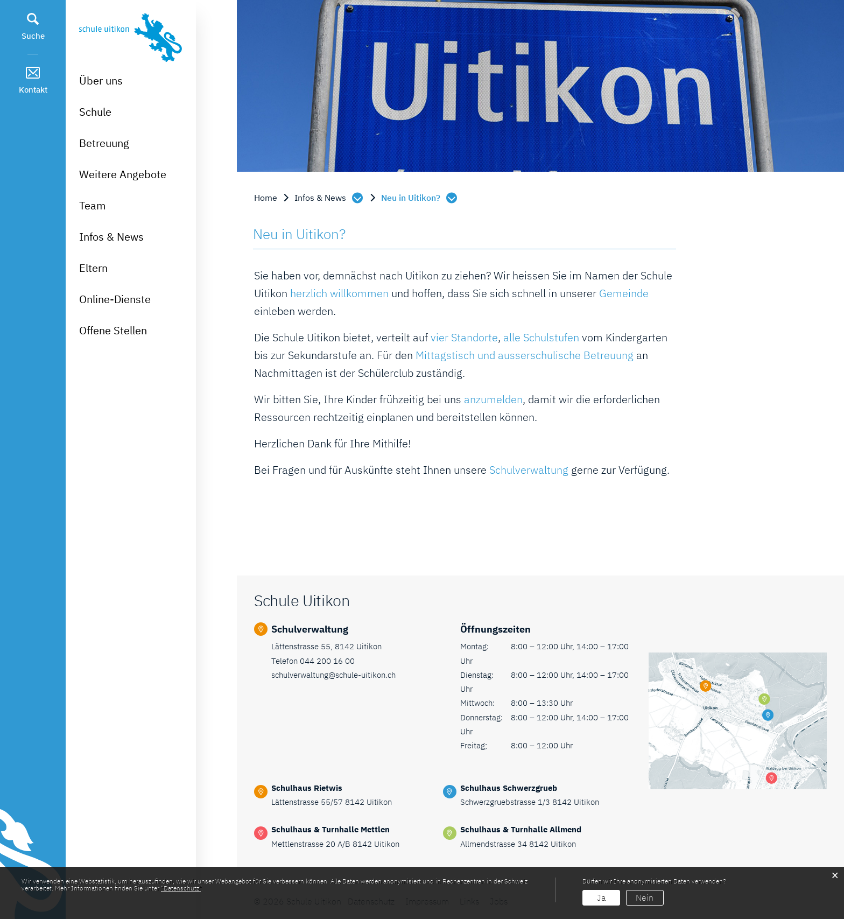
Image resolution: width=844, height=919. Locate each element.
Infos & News (111, 236)
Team (92, 205)
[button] (329, 197)
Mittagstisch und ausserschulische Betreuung (525, 355)
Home (265, 197)
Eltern (93, 268)
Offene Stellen (113, 330)
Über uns (101, 80)
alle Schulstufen (541, 337)
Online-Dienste (115, 299)
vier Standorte (464, 337)
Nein (644, 897)
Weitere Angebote (122, 174)
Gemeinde (624, 293)
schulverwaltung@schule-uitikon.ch (333, 675)
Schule (95, 111)
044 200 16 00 (327, 661)
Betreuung (104, 143)
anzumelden (493, 399)
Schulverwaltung (528, 469)
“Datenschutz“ (181, 888)
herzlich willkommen (339, 293)
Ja (601, 897)
